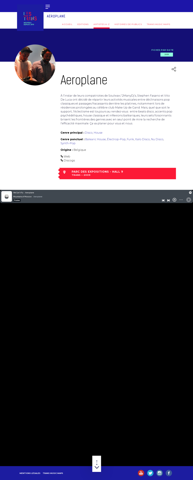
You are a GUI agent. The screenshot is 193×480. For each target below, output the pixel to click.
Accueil (67, 24)
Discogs (69, 160)
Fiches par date (162, 50)
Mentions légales (30, 473)
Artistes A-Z (101, 24)
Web (67, 156)
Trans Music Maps (158, 24)
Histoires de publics (128, 24)
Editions (83, 24)
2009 (167, 54)
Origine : (67, 149)
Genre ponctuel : (72, 139)
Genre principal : (72, 132)
